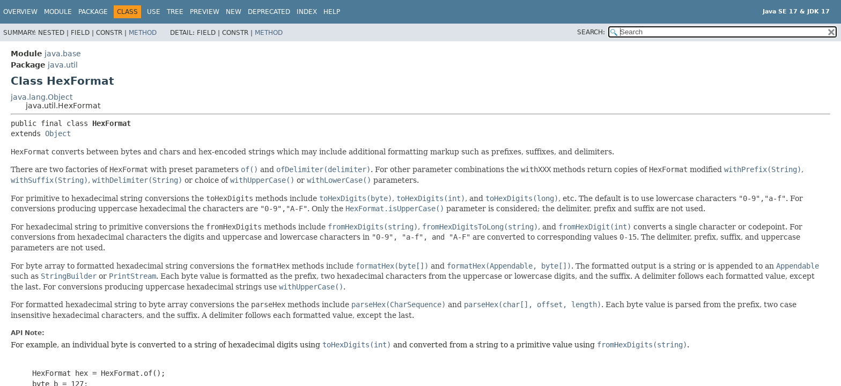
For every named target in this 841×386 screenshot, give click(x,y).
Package (93, 12)
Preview (204, 12)
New (233, 12)
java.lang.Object (41, 97)
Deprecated (269, 12)
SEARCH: (591, 32)
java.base (63, 53)
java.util (63, 65)
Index (307, 12)
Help (331, 12)
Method (143, 32)
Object (58, 133)
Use (153, 12)
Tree (175, 12)
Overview (20, 12)
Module (58, 12)
